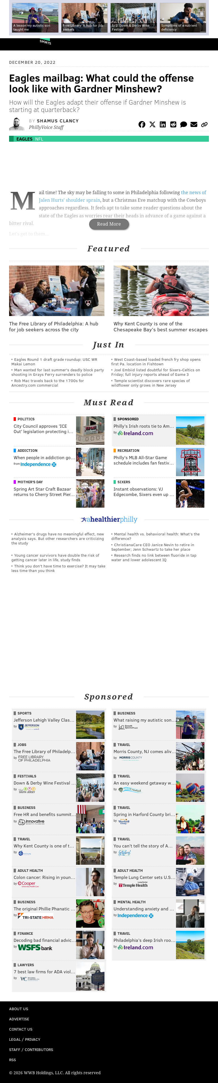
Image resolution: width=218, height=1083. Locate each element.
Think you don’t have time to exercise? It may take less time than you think (58, 568)
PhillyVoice (14, 44)
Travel (124, 744)
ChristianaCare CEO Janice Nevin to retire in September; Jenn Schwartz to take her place (152, 547)
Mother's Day (30, 481)
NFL (39, 139)
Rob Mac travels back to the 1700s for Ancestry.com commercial (47, 383)
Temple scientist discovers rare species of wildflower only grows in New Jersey (150, 383)
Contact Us (20, 1029)
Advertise (19, 1018)
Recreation (128, 450)
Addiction (27, 450)
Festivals (27, 776)
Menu (208, 44)
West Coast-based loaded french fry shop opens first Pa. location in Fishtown (156, 361)
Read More (109, 224)
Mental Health (132, 901)
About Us (18, 1008)
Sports (45, 42)
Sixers (124, 481)
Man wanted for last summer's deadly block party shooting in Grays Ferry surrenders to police (57, 372)
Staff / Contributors (31, 1049)
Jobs (22, 744)
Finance (25, 933)
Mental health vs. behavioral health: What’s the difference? (155, 536)
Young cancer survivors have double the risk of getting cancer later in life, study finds (55, 557)
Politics (26, 418)
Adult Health (30, 870)
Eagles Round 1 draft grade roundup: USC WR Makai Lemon (54, 361)
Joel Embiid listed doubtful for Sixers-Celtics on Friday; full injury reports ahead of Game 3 (155, 372)
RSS (12, 1059)
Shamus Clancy (58, 121)
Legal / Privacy (24, 1039)
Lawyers (26, 964)
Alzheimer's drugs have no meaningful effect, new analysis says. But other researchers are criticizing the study (57, 538)
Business (126, 713)
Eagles (24, 139)
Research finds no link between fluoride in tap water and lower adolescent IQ (153, 557)
